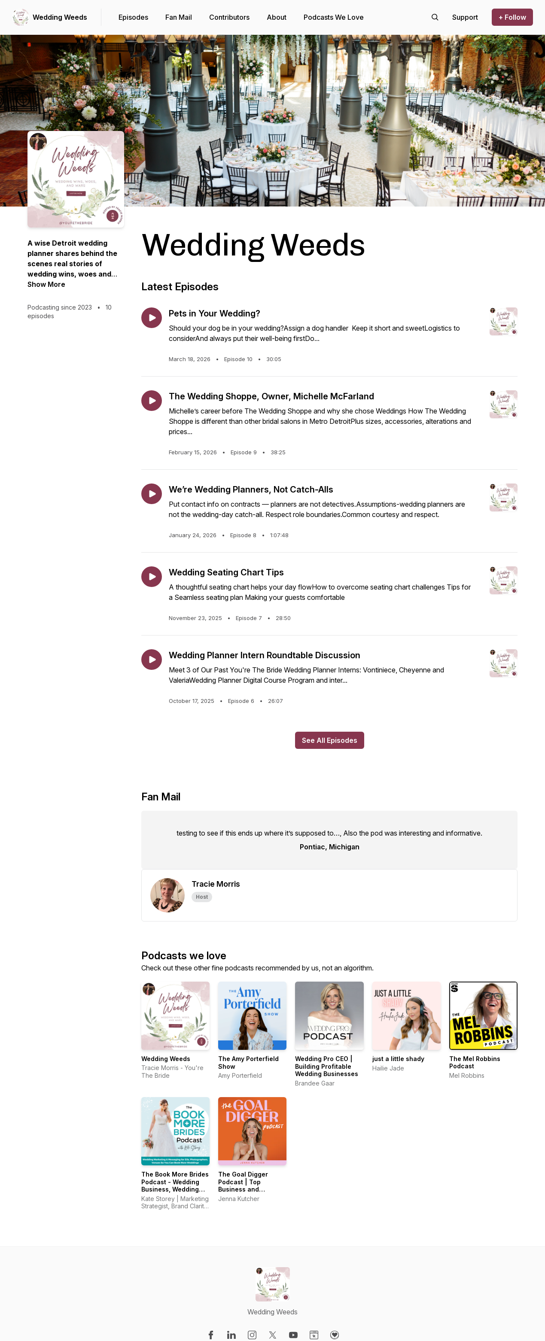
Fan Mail (178, 17)
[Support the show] (465, 17)
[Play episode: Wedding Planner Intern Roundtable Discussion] (151, 659)
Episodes (133, 17)
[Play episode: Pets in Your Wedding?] (151, 317)
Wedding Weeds (60, 17)
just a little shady (398, 1058)
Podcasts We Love (334, 17)
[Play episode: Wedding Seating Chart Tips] (151, 576)
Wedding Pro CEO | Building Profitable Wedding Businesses (326, 1066)
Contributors (229, 17)
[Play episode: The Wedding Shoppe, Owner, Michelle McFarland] (151, 400)
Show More (46, 284)
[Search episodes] (435, 17)
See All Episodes (329, 740)
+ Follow (512, 17)
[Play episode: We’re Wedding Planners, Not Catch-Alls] (151, 493)
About (276, 17)
